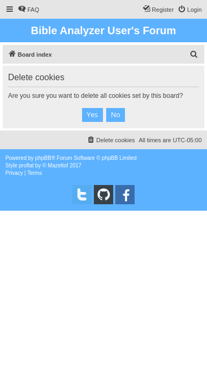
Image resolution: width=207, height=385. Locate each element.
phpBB (43, 158)
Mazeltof (58, 165)
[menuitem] (28, 9)
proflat (26, 165)
